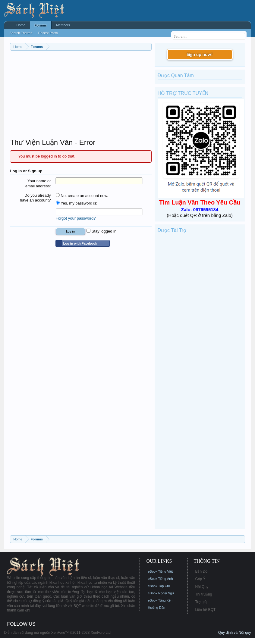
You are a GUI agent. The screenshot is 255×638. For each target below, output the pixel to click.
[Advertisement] (80, 96)
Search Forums (20, 33)
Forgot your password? (76, 218)
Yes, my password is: (76, 203)
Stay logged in (101, 231)
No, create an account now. (82, 195)
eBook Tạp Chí (159, 586)
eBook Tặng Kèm (160, 600)
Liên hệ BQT (205, 610)
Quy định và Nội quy (234, 632)
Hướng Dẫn (156, 607)
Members (63, 25)
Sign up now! (199, 54)
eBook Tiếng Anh (160, 578)
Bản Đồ (201, 571)
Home (20, 25)
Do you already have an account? (35, 198)
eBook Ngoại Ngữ (161, 593)
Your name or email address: (38, 183)
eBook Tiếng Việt (160, 571)
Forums (41, 25)
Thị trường (203, 594)
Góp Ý (200, 579)
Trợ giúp (201, 602)
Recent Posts (48, 33)
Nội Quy (201, 587)
